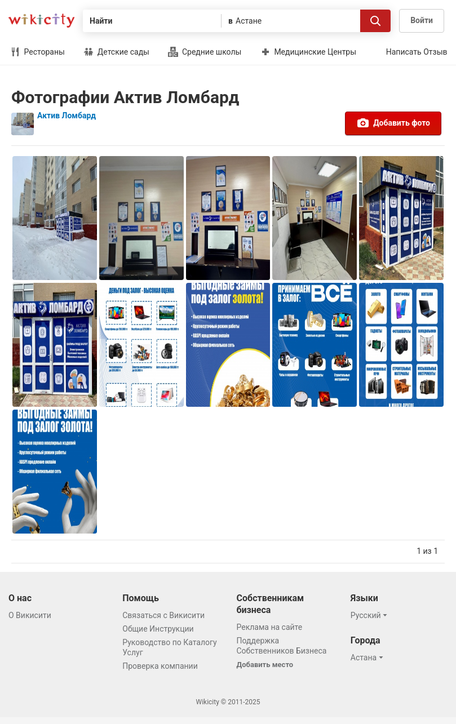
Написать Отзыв (417, 51)
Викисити (41, 21)
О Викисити (29, 615)
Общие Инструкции (157, 628)
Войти (421, 20)
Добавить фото (393, 123)
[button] (371, 615)
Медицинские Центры (308, 52)
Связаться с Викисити (163, 615)
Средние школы (204, 52)
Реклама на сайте (270, 627)
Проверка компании (160, 665)
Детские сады (116, 52)
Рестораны (37, 52)
